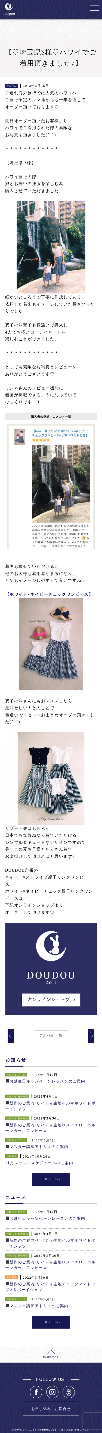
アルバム (12, 85)
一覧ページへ (51, 1179)
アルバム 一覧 (51, 1035)
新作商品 (23, 1096)
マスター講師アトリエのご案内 (37, 1146)
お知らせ (12, 1074)
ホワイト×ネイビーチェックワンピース (49, 594)
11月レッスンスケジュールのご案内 (39, 1162)
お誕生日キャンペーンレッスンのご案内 (45, 1081)
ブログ (22, 1074)
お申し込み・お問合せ (51, 1408)
